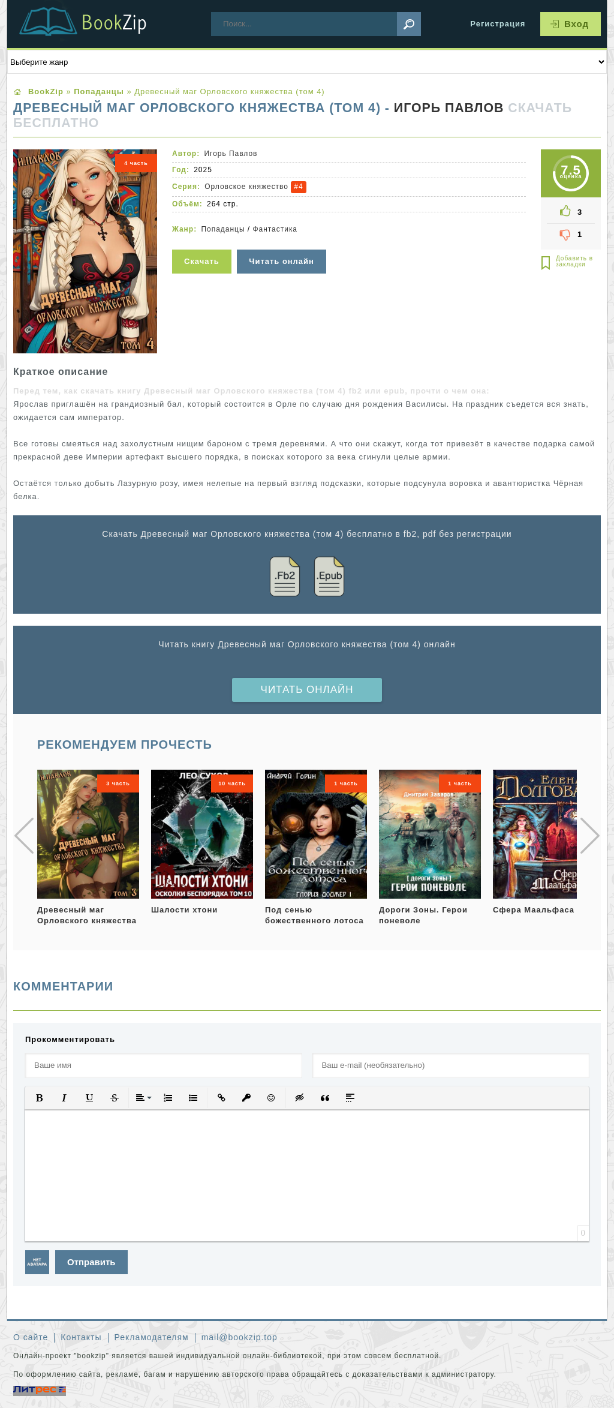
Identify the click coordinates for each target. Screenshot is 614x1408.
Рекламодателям (152, 1337)
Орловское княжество (246, 186)
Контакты (81, 1337)
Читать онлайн (307, 689)
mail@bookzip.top (239, 1337)
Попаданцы (223, 229)
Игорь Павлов (449, 108)
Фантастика (274, 229)
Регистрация (497, 23)
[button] (39, 1097)
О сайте (30, 1337)
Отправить (91, 1262)
